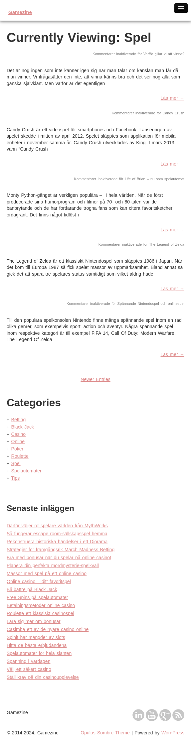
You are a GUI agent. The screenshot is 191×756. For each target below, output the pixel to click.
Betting (18, 419)
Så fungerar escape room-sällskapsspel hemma (57, 533)
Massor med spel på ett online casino (47, 573)
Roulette (20, 456)
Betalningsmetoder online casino (41, 605)
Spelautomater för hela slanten (39, 653)
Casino (18, 434)
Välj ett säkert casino (29, 669)
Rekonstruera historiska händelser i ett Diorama (57, 541)
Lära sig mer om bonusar (34, 621)
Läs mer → (172, 98)
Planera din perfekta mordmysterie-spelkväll (53, 565)
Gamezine (20, 12)
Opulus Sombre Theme (105, 732)
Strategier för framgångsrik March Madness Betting (60, 549)
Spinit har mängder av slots (36, 637)
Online (18, 441)
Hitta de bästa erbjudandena (37, 645)
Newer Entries (95, 379)
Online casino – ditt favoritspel (39, 581)
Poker (17, 448)
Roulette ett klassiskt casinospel (40, 613)
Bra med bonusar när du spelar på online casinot (59, 557)
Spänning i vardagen (28, 661)
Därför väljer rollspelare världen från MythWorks (57, 525)
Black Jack (22, 427)
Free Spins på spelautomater (37, 597)
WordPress (172, 732)
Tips (15, 478)
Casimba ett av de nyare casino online (48, 629)
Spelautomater (26, 470)
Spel (16, 463)
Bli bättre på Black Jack (32, 589)
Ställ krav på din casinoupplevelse (43, 677)
